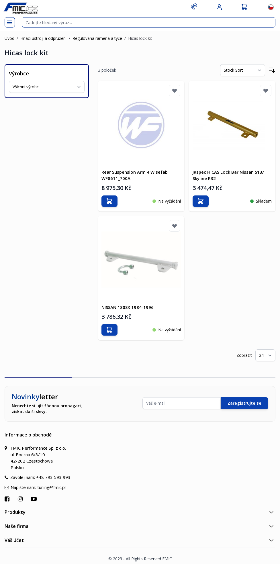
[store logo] (20, 8)
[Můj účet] (219, 7)
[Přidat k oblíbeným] (174, 90)
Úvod (9, 38)
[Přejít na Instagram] (21, 495)
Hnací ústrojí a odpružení (43, 38)
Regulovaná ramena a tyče (97, 38)
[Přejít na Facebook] (8, 495)
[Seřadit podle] (242, 70)
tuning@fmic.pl (51, 483)
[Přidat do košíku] (111, 199)
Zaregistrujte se (244, 399)
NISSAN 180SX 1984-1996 (129, 303)
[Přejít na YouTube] (34, 495)
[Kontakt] (194, 6)
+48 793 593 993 (53, 474)
